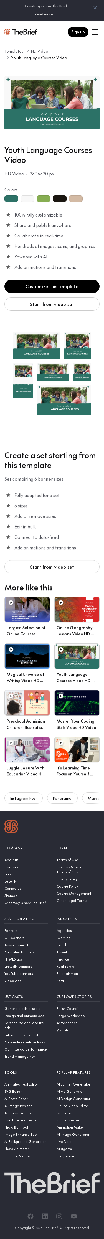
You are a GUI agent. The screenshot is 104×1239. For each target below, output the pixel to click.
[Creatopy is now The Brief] (26, 902)
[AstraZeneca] (78, 1022)
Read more (44, 14)
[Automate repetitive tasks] (26, 1042)
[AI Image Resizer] (26, 1105)
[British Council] (78, 1008)
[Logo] (11, 827)
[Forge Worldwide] (78, 1015)
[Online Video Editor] (78, 1105)
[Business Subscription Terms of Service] (78, 869)
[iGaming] (78, 937)
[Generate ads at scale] (26, 1008)
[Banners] (26, 930)
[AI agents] (78, 1148)
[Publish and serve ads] (26, 1034)
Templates (13, 51)
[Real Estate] (78, 966)
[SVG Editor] (26, 1091)
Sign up (78, 31)
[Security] (26, 881)
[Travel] (78, 951)
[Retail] (78, 980)
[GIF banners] (26, 937)
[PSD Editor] (78, 1112)
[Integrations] (78, 1155)
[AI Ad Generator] (78, 1091)
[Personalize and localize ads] (26, 1025)
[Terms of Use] (78, 859)
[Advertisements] (26, 944)
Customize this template (52, 286)
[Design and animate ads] (26, 1015)
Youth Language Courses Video (39, 57)
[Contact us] (26, 888)
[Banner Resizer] (78, 1120)
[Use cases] (26, 997)
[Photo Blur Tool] (26, 1127)
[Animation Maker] (78, 1127)
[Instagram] (59, 1216)
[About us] (26, 859)
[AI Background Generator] (26, 1141)
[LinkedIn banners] (26, 966)
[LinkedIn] (44, 1216)
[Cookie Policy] (78, 886)
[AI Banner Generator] (78, 1084)
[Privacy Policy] (78, 879)
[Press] (26, 874)
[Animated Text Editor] (26, 1084)
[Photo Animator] (26, 1148)
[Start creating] (26, 919)
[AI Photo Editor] (26, 1098)
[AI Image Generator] (78, 1134)
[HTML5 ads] (26, 959)
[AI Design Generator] (78, 1098)
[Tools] (26, 1072)
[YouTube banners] (26, 973)
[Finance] (78, 959)
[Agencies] (78, 930)
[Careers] (26, 866)
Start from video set (52, 304)
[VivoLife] (78, 1029)
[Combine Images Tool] (26, 1120)
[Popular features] (78, 1072)
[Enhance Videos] (26, 1155)
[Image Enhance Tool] (26, 1134)
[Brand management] (26, 1056)
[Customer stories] (78, 997)
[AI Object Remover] (26, 1112)
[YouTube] (73, 1216)
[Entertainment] (78, 973)
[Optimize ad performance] (26, 1049)
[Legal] (78, 848)
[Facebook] (30, 1216)
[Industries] (78, 919)
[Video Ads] (26, 980)
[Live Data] (78, 1141)
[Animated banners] (26, 951)
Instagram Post (23, 801)
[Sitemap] (26, 895)
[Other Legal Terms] (78, 900)
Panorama (62, 801)
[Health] (78, 944)
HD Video (39, 51)
